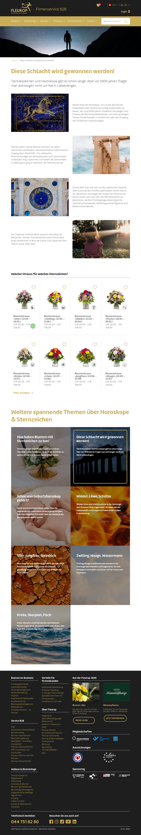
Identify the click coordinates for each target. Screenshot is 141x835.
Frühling (14, 797)
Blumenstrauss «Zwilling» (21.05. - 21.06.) (54, 318)
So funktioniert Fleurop (52, 732)
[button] (16, 21)
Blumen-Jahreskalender (21, 786)
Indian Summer (17, 800)
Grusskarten (16, 743)
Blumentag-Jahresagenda (22, 789)
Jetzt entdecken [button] (115, 717)
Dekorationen (17, 706)
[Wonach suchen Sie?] (115, 21)
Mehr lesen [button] (82, 719)
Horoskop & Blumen (20, 783)
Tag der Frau (16, 794)
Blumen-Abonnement (21, 734)
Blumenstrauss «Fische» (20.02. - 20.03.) (115, 318)
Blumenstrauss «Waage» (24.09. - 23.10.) (115, 375)
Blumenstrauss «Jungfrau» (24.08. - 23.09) (85, 375)
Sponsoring (47, 746)
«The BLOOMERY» (49, 749)
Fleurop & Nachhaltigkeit (52, 738)
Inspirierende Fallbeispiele (22, 697)
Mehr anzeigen (21, 392)
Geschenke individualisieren (23, 729)
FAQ (13, 726)
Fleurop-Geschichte (50, 735)
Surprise (14, 695)
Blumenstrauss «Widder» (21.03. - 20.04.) (85, 318)
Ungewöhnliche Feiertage (22, 791)
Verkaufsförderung (19, 692)
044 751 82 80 (25, 821)
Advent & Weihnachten (21, 803)
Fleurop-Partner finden (21, 760)
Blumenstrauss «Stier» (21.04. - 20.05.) (22, 318)
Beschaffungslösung (20, 737)
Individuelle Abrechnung (52, 686)
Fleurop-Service (48, 729)
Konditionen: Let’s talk (51, 701)
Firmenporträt (48, 740)
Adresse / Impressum (51, 723)
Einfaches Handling (50, 689)
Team (44, 726)
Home (14, 60)
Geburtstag (16, 780)
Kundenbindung (18, 700)
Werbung (46, 743)
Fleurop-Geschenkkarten (22, 746)
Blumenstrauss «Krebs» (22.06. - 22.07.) (23, 375)
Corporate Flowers (19, 686)
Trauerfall (15, 806)
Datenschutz (47, 720)
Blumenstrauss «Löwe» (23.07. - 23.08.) (53, 375)
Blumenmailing (17, 732)
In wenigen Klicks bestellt (53, 692)
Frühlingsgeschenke (19, 683)
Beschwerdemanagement (22, 703)
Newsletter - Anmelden (21, 740)
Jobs (44, 752)
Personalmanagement (20, 689)
